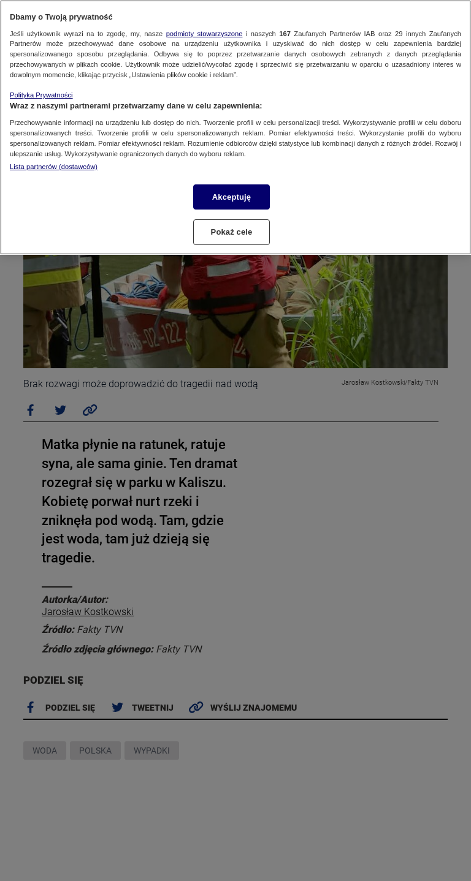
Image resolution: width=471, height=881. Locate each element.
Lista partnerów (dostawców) (54, 166)
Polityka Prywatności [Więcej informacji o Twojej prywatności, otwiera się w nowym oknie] (41, 95)
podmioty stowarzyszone (204, 33)
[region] (235, 127)
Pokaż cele (232, 231)
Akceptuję (231, 197)
